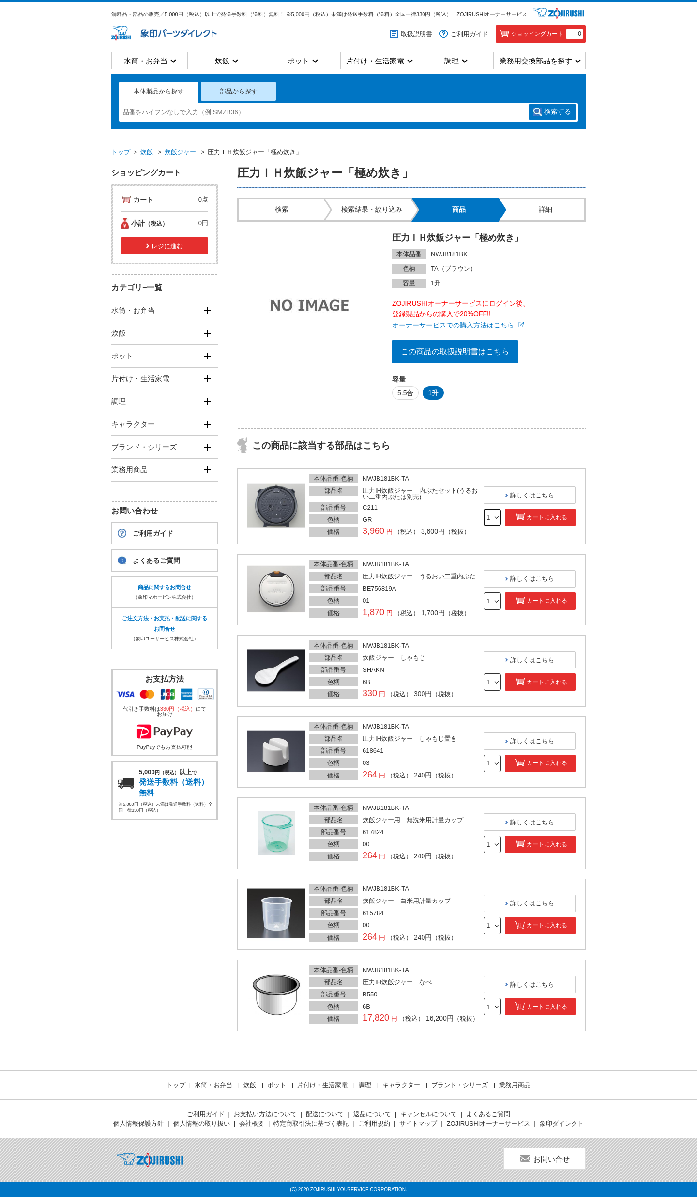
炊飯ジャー (180, 151)
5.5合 (405, 393)
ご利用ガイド (469, 34)
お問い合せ (551, 1159)
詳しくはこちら (532, 495)
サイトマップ (418, 1123)
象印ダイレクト (562, 1123)
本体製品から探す (159, 91)
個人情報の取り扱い (201, 1123)
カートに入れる (547, 517)
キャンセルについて (428, 1114)
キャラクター (133, 424)
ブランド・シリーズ (144, 447)
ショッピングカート (547, 34)
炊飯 (222, 61)
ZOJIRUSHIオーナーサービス (491, 14)
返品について (372, 1114)
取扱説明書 (416, 34)
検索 (557, 112)
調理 (451, 61)
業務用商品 (129, 470)
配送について (325, 1114)
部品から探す (239, 91)
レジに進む (167, 245)
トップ (120, 151)
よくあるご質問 (156, 560)
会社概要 (251, 1123)
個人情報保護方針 (138, 1123)
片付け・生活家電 (375, 61)
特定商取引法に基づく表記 (311, 1123)
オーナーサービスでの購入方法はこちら (453, 325)
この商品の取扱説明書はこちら (455, 351)
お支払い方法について (265, 1114)
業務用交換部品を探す (536, 61)
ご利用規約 (374, 1123)
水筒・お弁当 (145, 61)
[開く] (207, 310)
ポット (298, 61)
